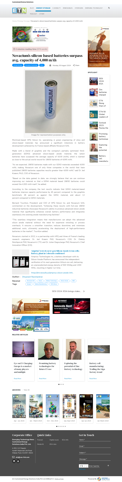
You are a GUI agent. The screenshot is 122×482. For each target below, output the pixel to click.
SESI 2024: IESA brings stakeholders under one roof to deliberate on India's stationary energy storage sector (103, 81)
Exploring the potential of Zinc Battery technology (103, 147)
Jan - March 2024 (36, 421)
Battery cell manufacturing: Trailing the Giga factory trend (103, 158)
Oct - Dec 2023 (52, 421)
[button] (58, 384)
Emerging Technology (94, 8)
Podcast (33, 14)
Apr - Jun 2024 (19, 421)
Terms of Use (59, 479)
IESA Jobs (53, 444)
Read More (17, 379)
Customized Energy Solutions (22, 2)
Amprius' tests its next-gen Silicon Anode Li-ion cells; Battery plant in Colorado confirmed (55, 252)
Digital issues (54, 440)
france (40, 281)
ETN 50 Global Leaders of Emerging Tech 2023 (103, 114)
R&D (73, 281)
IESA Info (65, 440)
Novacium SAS (31, 281)
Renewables (68, 8)
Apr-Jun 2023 (86, 421)
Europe (29, 284)
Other (41, 14)
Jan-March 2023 (103, 421)
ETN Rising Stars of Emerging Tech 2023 (103, 103)
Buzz (32, 8)
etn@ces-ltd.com (22, 457)
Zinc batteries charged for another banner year (103, 92)
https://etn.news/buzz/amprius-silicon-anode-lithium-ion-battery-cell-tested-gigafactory (69, 273)
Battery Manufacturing (41, 284)
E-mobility (57, 8)
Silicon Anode (64, 281)
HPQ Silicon (54, 284)
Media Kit (40, 444)
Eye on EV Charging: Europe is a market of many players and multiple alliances (23, 369)
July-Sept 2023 (69, 421)
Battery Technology (51, 281)
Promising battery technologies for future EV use (103, 136)
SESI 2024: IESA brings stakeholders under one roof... (68, 291)
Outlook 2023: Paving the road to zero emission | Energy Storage (103, 125)
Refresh (82, 469)
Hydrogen (79, 8)
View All (27, 390)
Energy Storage (43, 8)
